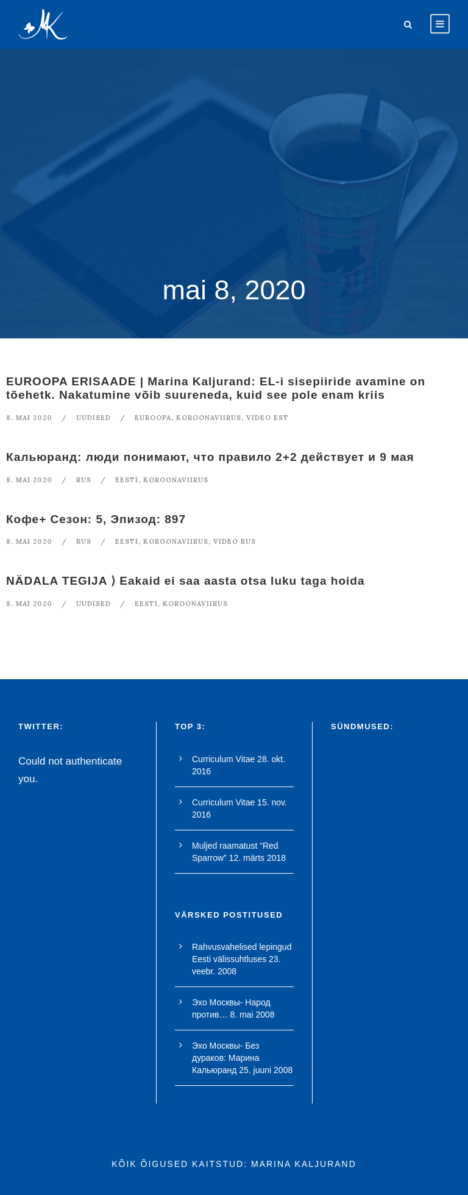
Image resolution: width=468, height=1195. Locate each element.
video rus (234, 541)
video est (267, 417)
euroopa (153, 417)
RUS (83, 480)
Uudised (93, 417)
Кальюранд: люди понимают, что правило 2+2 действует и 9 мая (210, 457)
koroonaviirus (208, 417)
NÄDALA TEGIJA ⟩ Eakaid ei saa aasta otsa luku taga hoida (185, 580)
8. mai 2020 (29, 417)
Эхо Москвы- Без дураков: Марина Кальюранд (226, 1058)
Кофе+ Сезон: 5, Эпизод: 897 (96, 519)
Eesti (126, 480)
